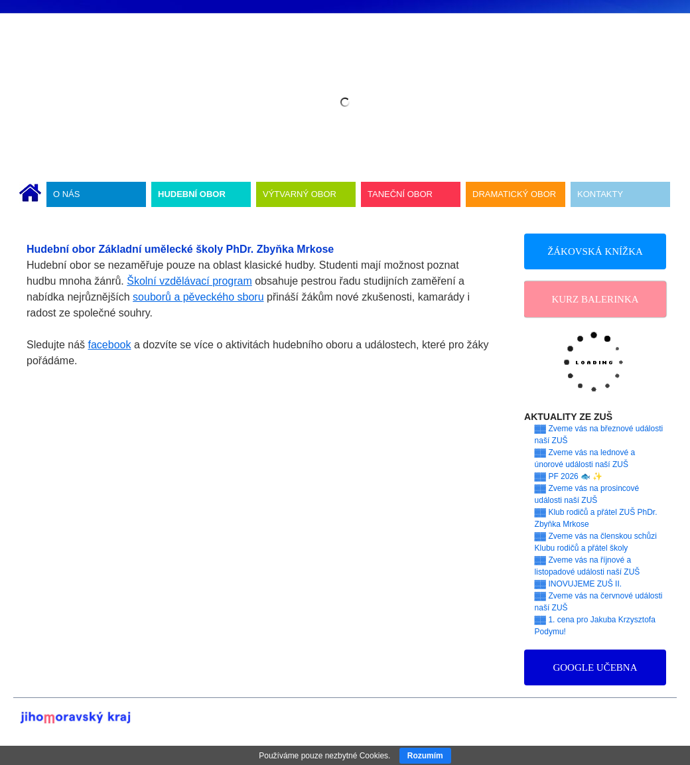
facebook (109, 344)
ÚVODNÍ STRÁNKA (30, 194)
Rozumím (425, 755)
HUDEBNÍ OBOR (192, 194)
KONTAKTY (600, 194)
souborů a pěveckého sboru (198, 297)
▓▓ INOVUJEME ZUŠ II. (578, 584)
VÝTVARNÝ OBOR (299, 194)
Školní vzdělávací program (189, 281)
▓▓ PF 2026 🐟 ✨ (569, 476)
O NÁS (66, 194)
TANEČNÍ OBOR (400, 194)
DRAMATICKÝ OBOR (514, 194)
